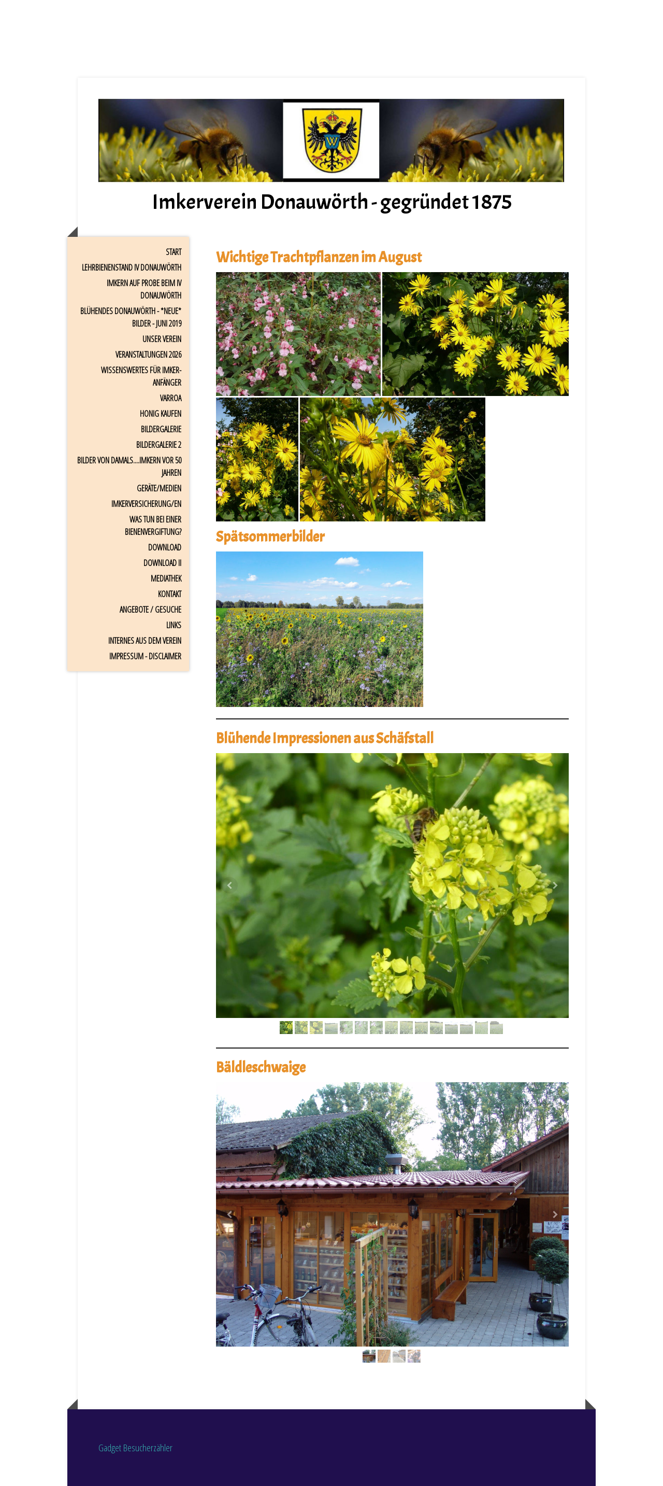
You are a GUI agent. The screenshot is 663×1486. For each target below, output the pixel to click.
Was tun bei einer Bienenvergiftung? (153, 525)
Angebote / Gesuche (150, 609)
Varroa (170, 398)
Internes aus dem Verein (144, 640)
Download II (162, 563)
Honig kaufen (160, 413)
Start (173, 252)
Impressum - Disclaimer (145, 656)
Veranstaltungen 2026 (148, 354)
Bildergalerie (161, 429)
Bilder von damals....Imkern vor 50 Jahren (129, 466)
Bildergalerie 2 (158, 444)
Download (164, 547)
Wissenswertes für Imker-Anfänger (141, 376)
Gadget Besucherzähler (135, 1447)
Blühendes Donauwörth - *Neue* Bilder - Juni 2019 (130, 317)
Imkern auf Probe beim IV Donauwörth (144, 289)
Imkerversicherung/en (146, 504)
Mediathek (166, 578)
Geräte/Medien (159, 488)
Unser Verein (161, 339)
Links (173, 625)
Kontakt (169, 594)
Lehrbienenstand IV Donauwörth (131, 267)
